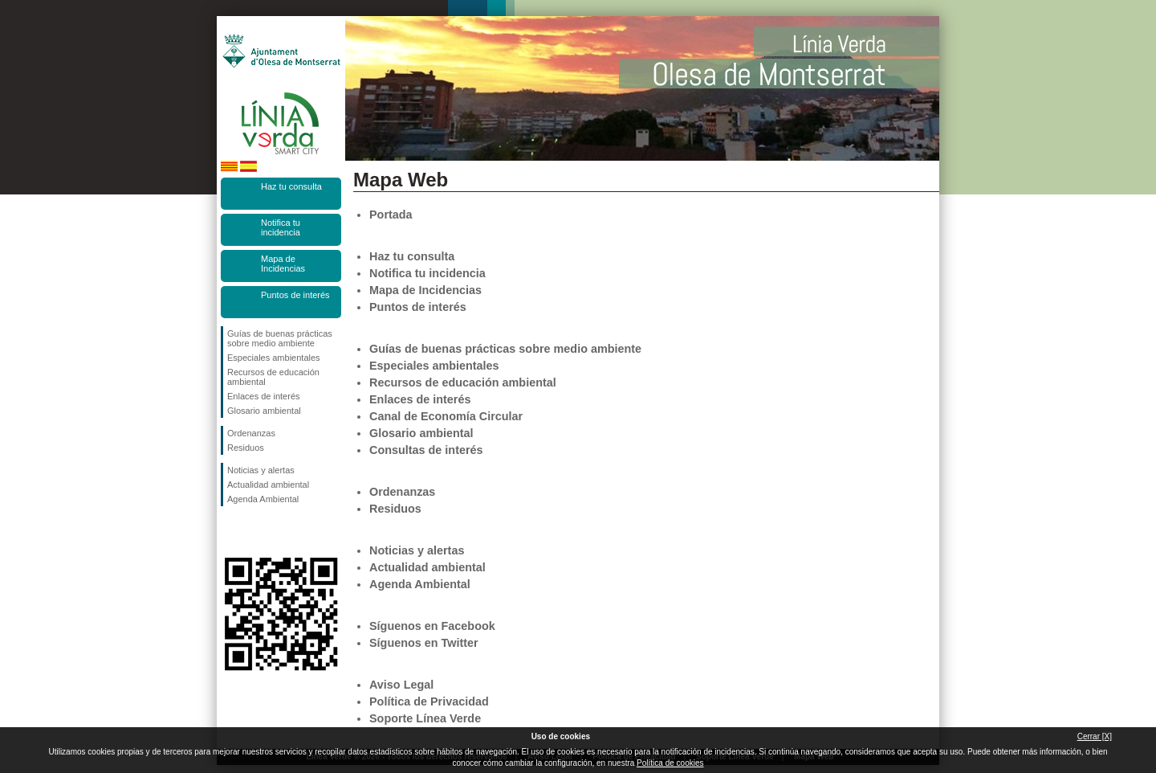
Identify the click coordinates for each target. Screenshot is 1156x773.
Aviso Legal (401, 684)
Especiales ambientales (273, 357)
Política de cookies (670, 763)
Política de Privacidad (429, 701)
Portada (391, 214)
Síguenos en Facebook (230, 532)
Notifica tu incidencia (280, 227)
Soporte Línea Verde (425, 718)
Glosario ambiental (264, 410)
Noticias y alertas (261, 470)
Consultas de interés (426, 450)
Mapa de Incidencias (283, 263)
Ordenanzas (251, 433)
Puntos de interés (295, 295)
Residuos (245, 447)
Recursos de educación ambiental (273, 376)
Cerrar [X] (1094, 736)
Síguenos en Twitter (257, 532)
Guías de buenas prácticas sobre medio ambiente (279, 338)
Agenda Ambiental (263, 499)
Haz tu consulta (291, 186)
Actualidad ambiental (268, 484)
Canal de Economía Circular (446, 416)
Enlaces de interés (263, 396)
